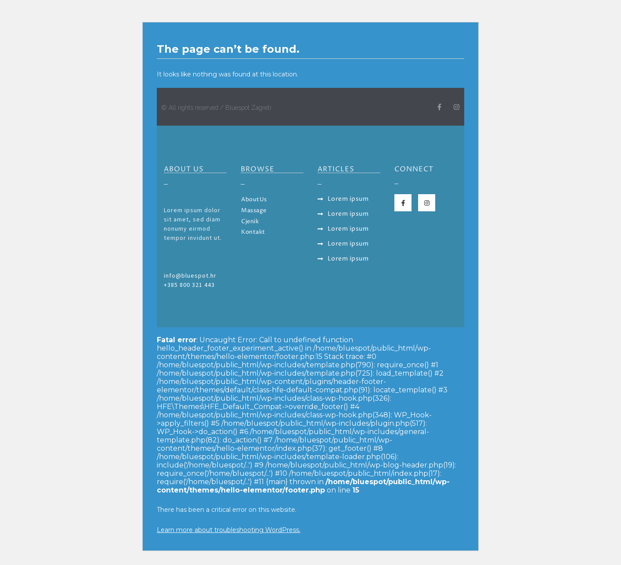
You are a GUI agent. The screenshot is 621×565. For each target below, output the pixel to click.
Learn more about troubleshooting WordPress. (228, 530)
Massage (254, 210)
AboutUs (254, 199)
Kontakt (253, 232)
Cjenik (250, 221)
